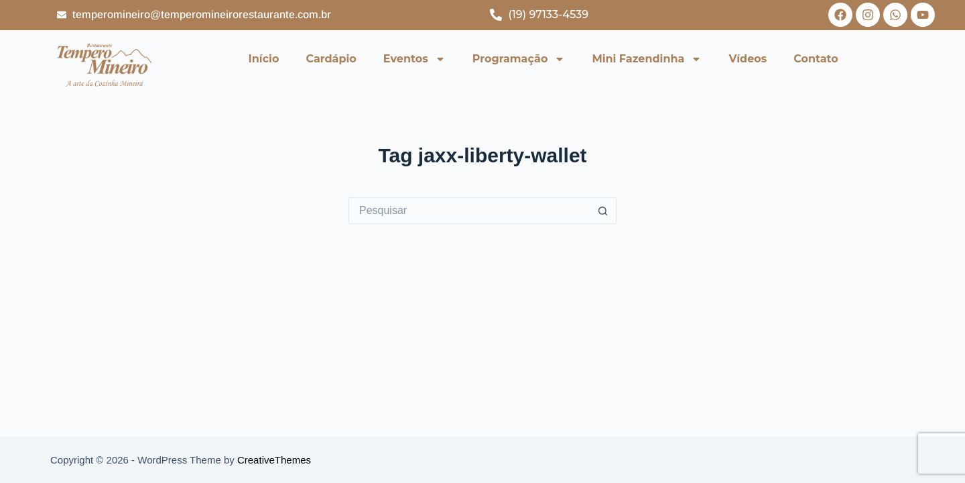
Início (264, 58)
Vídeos (747, 58)
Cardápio (331, 58)
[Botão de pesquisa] (603, 210)
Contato (815, 58)
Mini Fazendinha (647, 59)
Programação (519, 59)
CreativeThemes (274, 460)
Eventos (414, 59)
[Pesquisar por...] (469, 210)
